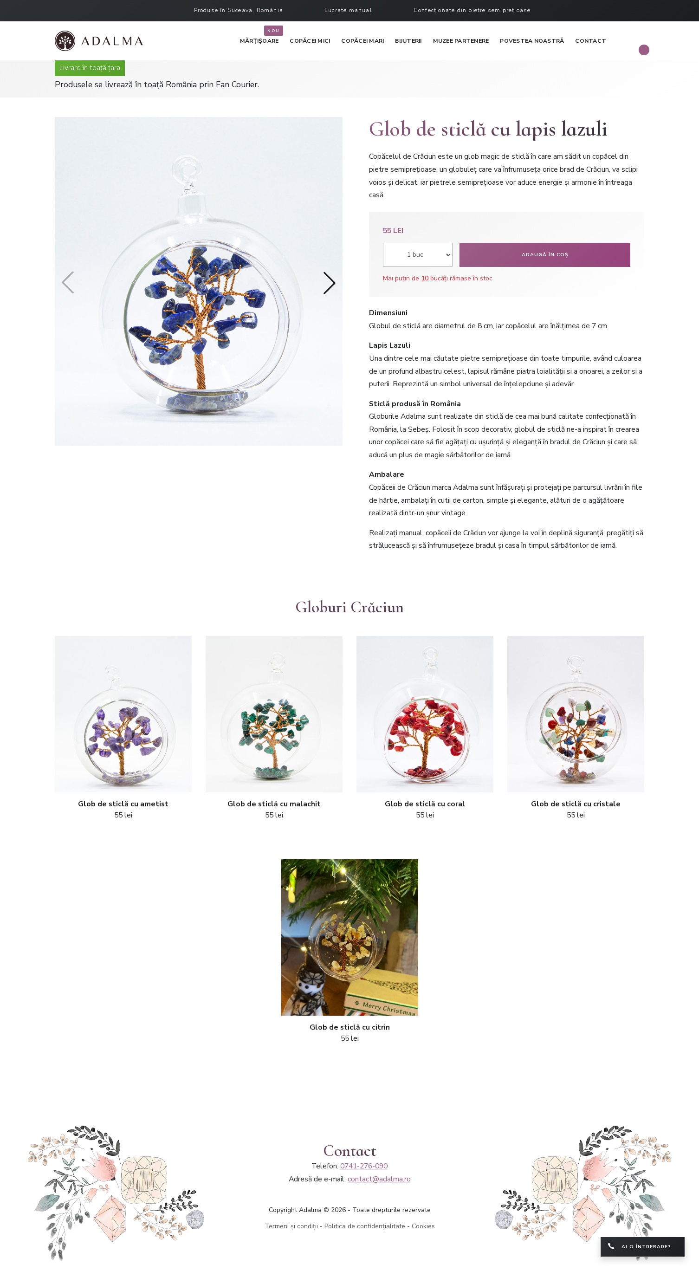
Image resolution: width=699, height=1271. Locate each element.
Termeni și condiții (291, 1226)
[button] (329, 283)
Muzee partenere (461, 41)
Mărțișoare (259, 39)
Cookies (423, 1226)
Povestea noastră (532, 41)
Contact (590, 41)
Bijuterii (408, 41)
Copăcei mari (362, 41)
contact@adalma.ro (379, 1179)
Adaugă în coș (545, 254)
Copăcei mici (310, 41)
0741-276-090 (364, 1166)
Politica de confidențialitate (364, 1226)
